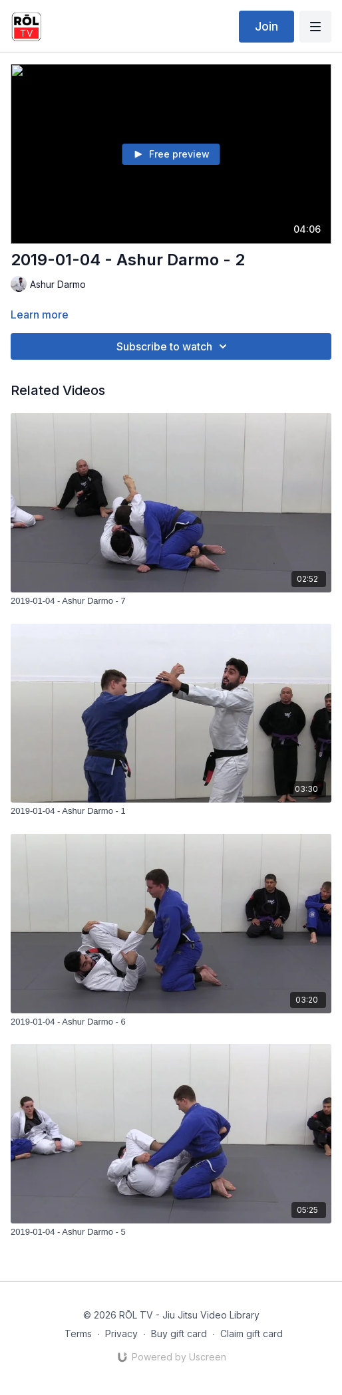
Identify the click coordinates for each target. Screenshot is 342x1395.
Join (266, 26)
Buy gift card (179, 1333)
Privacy (121, 1333)
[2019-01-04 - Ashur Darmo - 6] (171, 1022)
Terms (78, 1333)
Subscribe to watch (173, 346)
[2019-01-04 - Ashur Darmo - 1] (171, 811)
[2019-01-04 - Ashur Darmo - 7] (171, 601)
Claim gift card (251, 1333)
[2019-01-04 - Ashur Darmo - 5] (171, 1232)
